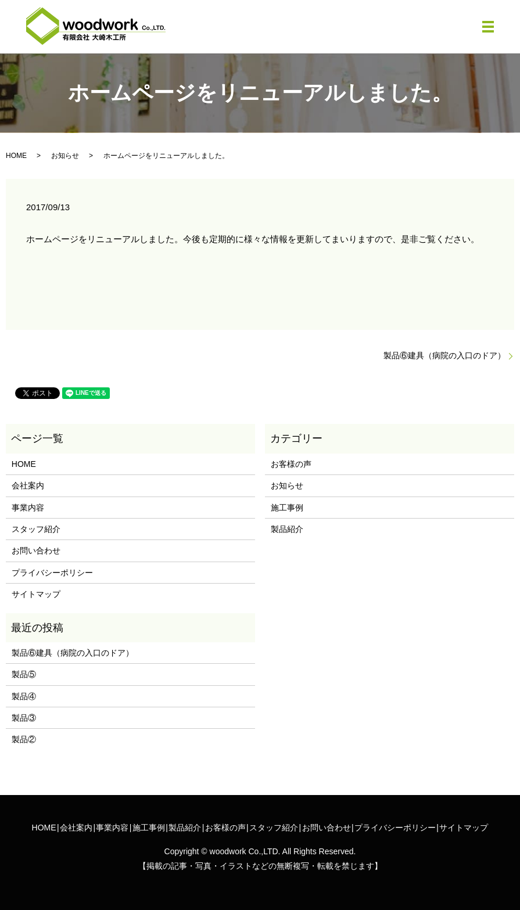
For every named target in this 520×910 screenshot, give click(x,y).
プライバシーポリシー (52, 572)
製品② (24, 739)
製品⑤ (24, 674)
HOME (16, 156)
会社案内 (28, 485)
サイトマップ (36, 594)
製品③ (24, 717)
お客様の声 (291, 464)
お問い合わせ (36, 550)
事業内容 (28, 507)
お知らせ (65, 156)
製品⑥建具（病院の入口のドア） (444, 355)
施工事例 (287, 507)
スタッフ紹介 (36, 529)
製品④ (24, 696)
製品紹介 (287, 529)
